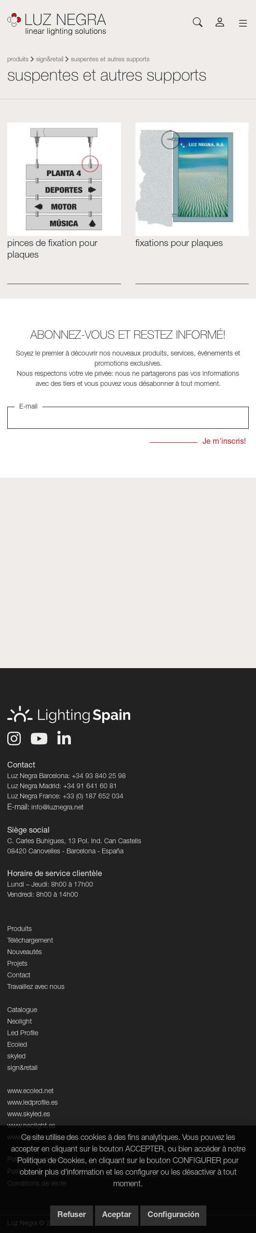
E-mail (28, 407)
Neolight (19, 1022)
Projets (17, 964)
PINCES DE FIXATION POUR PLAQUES (52, 249)
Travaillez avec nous (36, 987)
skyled (16, 1057)
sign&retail (49, 60)
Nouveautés (24, 952)
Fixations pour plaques (179, 243)
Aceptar (116, 1215)
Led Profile (22, 1033)
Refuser (71, 1215)
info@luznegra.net (57, 808)
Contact (18, 976)
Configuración (173, 1215)
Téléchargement (30, 941)
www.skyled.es (28, 1114)
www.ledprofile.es (32, 1103)
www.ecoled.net (30, 1091)
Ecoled (17, 1045)
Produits (17, 60)
